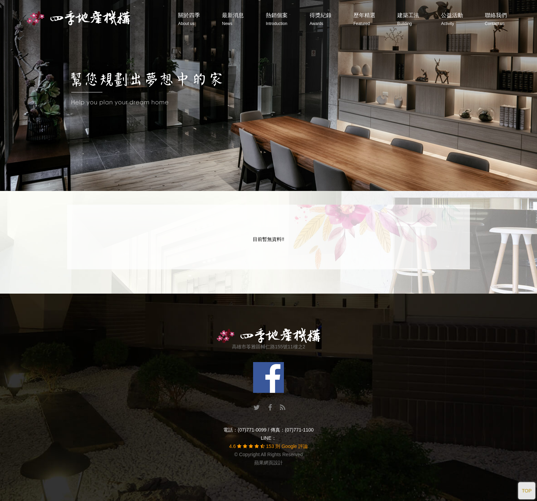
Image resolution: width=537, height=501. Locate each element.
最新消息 (233, 19)
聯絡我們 (496, 19)
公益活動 (452, 19)
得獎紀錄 (321, 19)
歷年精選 (364, 19)
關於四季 (189, 19)
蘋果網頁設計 (268, 462)
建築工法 (408, 19)
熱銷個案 (277, 19)
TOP (527, 490)
